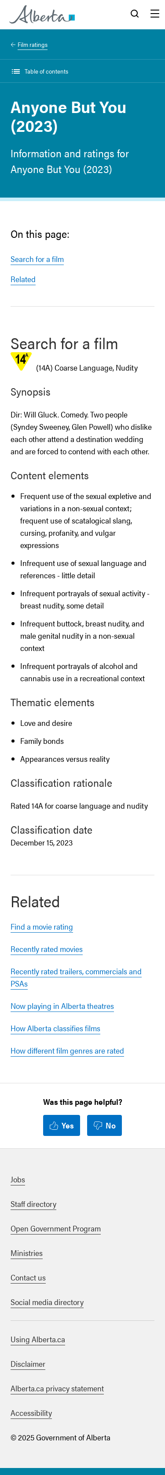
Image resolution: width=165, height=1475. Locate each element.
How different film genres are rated (67, 1050)
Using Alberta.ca (38, 1339)
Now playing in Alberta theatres (62, 1005)
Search (135, 14)
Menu (155, 14)
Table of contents (46, 71)
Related (23, 278)
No (111, 1125)
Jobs (18, 1179)
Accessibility (31, 1412)
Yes (68, 1125)
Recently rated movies (47, 948)
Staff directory (33, 1203)
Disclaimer (28, 1363)
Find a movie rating (42, 926)
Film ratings (33, 44)
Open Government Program (56, 1228)
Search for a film (37, 258)
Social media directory (47, 1301)
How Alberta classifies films (55, 1027)
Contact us (28, 1277)
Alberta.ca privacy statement (57, 1388)
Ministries (27, 1252)
